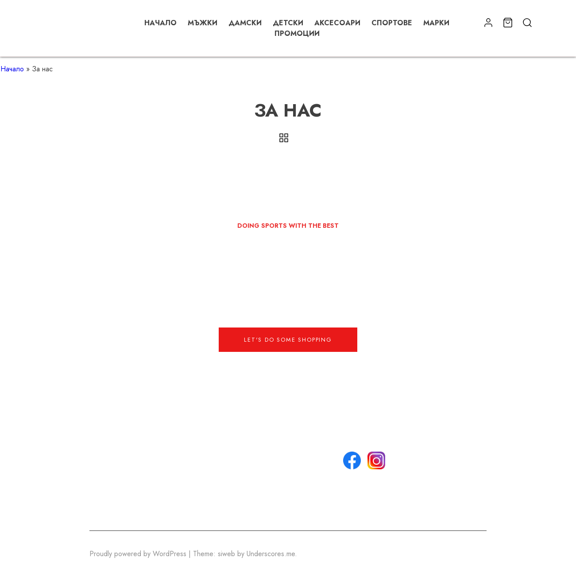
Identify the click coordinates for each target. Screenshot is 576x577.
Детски (288, 23)
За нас (272, 443)
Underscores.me (271, 554)
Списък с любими (290, 507)
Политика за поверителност (285, 480)
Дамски (245, 23)
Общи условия (285, 465)
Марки (436, 23)
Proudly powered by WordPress (139, 554)
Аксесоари (337, 23)
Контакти (275, 454)
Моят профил (282, 496)
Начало (160, 23)
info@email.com (203, 443)
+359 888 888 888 (209, 454)
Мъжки (202, 23)
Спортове (391, 23)
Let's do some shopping (288, 339)
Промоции (297, 33)
